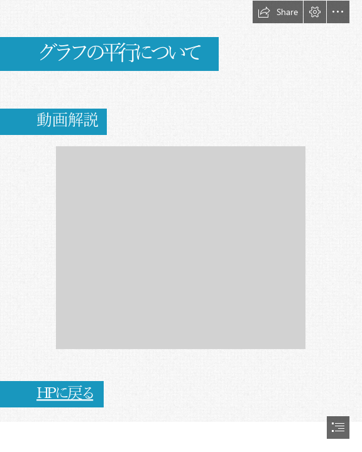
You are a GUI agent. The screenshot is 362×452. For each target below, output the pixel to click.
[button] (278, 12)
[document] (181, 226)
